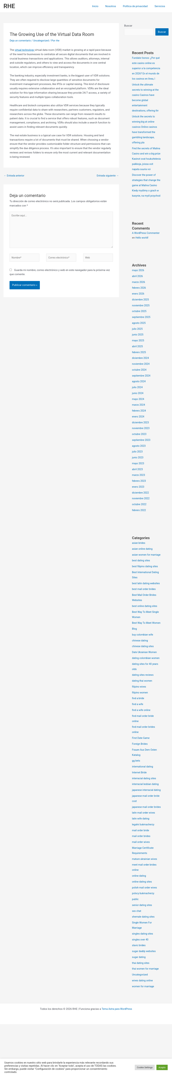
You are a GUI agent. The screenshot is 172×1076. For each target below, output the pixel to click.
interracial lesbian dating (146, 825)
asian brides (139, 563)
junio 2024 (138, 413)
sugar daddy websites (144, 1003)
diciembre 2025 (141, 320)
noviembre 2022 (141, 519)
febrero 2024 (139, 431)
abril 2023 (137, 489)
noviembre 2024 (141, 384)
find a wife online (142, 751)
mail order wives (141, 893)
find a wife (138, 745)
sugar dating (139, 1008)
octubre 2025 (139, 331)
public (135, 951)
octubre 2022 (139, 524)
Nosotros (115, 6)
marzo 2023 (139, 495)
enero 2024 (138, 437)
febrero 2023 (139, 501)
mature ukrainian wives (145, 910)
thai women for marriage (146, 1020)
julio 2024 (137, 407)
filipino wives (139, 728)
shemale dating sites (144, 968)
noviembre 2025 (141, 326)
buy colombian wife (143, 670)
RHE (9, 6)
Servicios (160, 6)
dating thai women (142, 722)
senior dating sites (142, 956)
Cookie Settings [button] (145, 1067)
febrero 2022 (139, 530)
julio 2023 (137, 472)
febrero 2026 (139, 308)
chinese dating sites (143, 682)
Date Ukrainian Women (145, 688)
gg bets (136, 802)
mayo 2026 (138, 290)
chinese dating (140, 676)
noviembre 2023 (141, 448)
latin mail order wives (144, 864)
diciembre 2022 (141, 513)
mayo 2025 (138, 361)
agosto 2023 (139, 466)
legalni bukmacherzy (144, 876)
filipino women (140, 734)
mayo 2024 (138, 419)
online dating (139, 927)
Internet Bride (140, 813)
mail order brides (141, 887)
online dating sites (142, 933)
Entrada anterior (14, 175)
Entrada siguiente (107, 175)
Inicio (101, 6)
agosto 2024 (139, 402)
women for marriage (143, 1038)
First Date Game (141, 779)
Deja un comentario (21, 40)
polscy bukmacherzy (144, 945)
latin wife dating (141, 870)
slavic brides (139, 997)
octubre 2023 (139, 454)
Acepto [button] (162, 1067)
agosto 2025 (139, 343)
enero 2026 (138, 314)
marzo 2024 (139, 425)
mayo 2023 (138, 484)
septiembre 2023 (142, 460)
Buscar (128, 25)
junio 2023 (138, 478)
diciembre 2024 (141, 378)
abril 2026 (137, 296)
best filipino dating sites (146, 592)
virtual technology (25, 49)
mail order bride (141, 882)
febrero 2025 (139, 372)
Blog (134, 665)
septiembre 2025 (142, 337)
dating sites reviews (143, 716)
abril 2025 (137, 367)
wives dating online (143, 1032)
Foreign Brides (140, 785)
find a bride (138, 739)
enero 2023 (138, 507)
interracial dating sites (144, 819)
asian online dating (143, 569)
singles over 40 (140, 991)
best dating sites (141, 586)
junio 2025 (138, 355)
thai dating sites (141, 1014)
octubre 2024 (139, 390)
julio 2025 (137, 349)
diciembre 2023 (141, 443)
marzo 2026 (139, 302)
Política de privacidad (137, 6)
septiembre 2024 (142, 396)
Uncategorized (42, 40)
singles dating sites (143, 985)
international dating (143, 808)
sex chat (137, 962)
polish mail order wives (145, 939)
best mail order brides (144, 620)
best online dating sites (145, 637)
